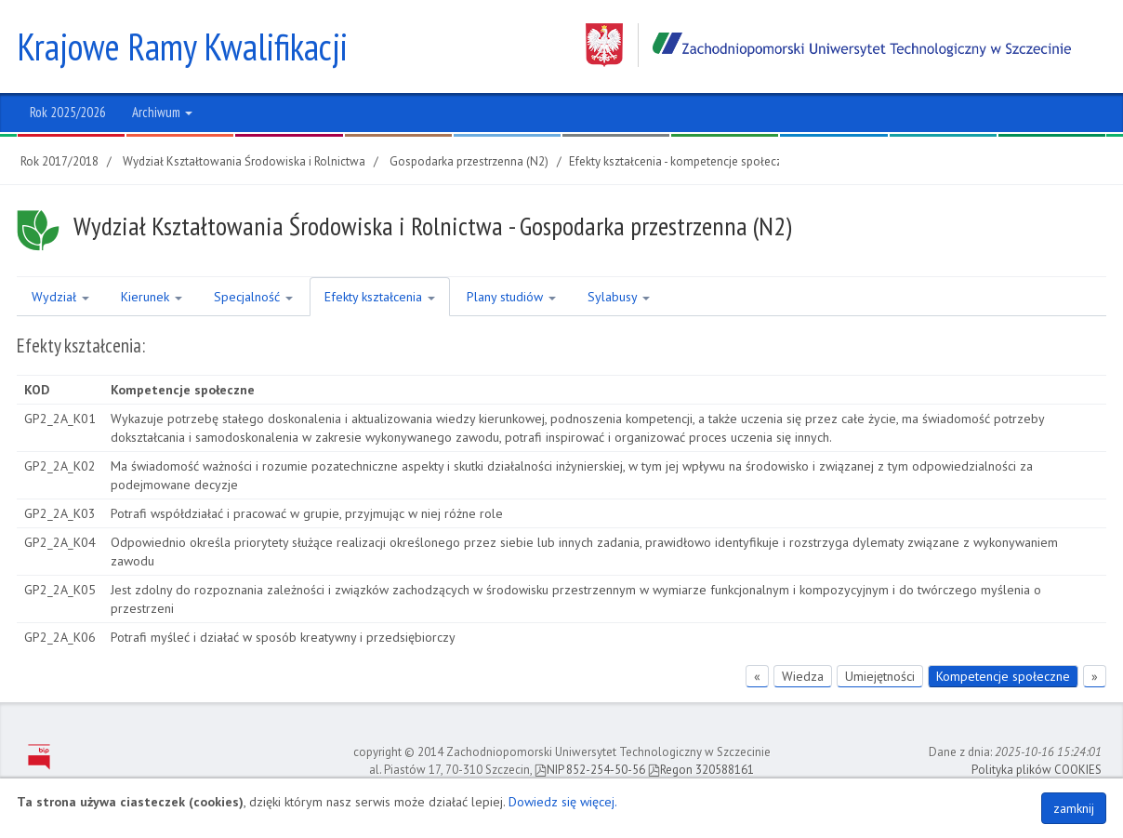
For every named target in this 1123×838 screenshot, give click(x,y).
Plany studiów (511, 296)
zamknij (1073, 808)
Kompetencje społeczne (1003, 676)
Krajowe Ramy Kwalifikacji (182, 46)
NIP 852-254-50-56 (590, 770)
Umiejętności (880, 676)
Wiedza (803, 676)
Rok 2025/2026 (68, 112)
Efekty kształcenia (379, 296)
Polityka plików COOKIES (1036, 770)
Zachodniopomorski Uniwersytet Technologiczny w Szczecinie (828, 45)
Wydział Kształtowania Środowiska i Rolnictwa (244, 161)
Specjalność (253, 296)
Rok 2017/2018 (59, 161)
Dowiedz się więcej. (563, 801)
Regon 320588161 (701, 770)
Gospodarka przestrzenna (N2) (469, 161)
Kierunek (151, 296)
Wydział (60, 296)
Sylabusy (619, 296)
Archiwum (162, 112)
